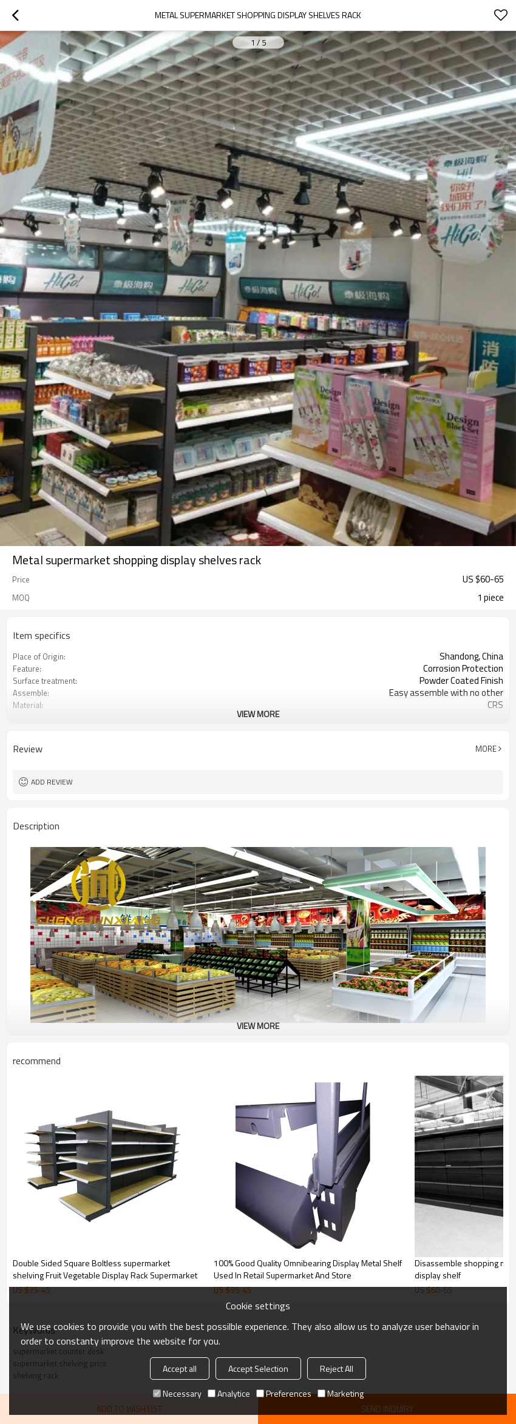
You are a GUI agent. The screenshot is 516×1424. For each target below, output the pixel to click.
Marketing (340, 1393)
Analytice (229, 1393)
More (486, 749)
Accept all (180, 1368)
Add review (52, 782)
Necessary (177, 1393)
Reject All (336, 1368)
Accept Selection (258, 1368)
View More (258, 713)
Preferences (283, 1393)
